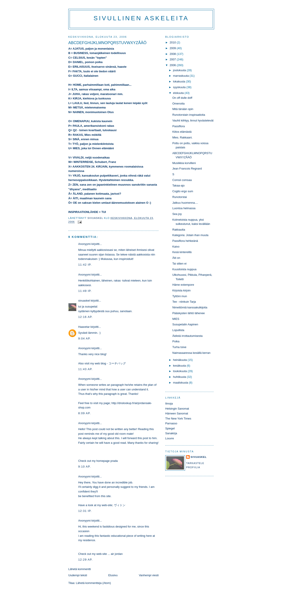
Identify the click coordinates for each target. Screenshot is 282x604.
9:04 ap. (84, 338)
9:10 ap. (84, 466)
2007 (173, 59)
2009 (173, 48)
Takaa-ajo (178, 185)
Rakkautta (178, 229)
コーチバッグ (117, 363)
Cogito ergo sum (182, 191)
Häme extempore (183, 284)
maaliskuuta (181, 382)
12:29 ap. (85, 559)
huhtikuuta (180, 376)
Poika (175, 341)
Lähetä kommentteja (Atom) (93, 583)
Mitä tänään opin (182, 109)
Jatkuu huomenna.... (185, 202)
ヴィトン (119, 505)
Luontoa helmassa (183, 208)
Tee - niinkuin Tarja (184, 301)
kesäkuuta (180, 365)
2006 (173, 65)
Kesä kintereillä (181, 252)
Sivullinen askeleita (141, 18)
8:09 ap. (84, 413)
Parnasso (171, 423)
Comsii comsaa (182, 180)
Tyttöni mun (179, 296)
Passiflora (178, 126)
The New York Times (178, 418)
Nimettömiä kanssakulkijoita (189, 307)
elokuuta (178, 93)
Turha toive (179, 347)
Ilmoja (169, 403)
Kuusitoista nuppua (184, 269)
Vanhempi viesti (149, 575)
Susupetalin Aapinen (185, 324)
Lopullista (178, 330)
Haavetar (84, 326)
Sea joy (177, 214)
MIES (175, 319)
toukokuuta (180, 371)
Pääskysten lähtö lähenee (188, 313)
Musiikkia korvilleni (184, 163)
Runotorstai (179, 197)
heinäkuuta (180, 360)
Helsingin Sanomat (177, 408)
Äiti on (176, 257)
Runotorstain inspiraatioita (188, 114)
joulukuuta (180, 70)
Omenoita (178, 103)
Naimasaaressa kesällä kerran (191, 352)
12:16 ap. (85, 317)
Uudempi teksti (77, 575)
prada (114, 460)
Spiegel (170, 428)
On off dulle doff (182, 97)
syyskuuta (179, 87)
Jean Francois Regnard (187, 168)
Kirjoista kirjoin (181, 290)
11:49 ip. (85, 291)
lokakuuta (179, 81)
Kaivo (175, 246)
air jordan (117, 554)
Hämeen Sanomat (176, 413)
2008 (173, 54)
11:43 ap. (85, 369)
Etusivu (113, 575)
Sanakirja (171, 433)
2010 (173, 42)
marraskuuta (181, 75)
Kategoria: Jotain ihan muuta (190, 235)
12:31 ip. (85, 511)
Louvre (169, 438)
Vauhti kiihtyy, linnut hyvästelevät (192, 120)
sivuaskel (84, 300)
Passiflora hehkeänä (185, 240)
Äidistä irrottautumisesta (187, 335)
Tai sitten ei (179, 263)
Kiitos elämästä (181, 131)
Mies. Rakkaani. (182, 137)
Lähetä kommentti (79, 569)
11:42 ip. (85, 264)
